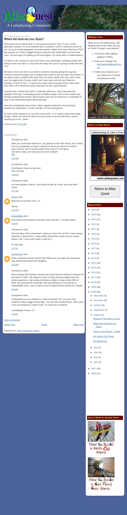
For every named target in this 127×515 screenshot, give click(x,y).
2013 (93, 267)
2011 (93, 277)
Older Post (79, 324)
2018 (93, 243)
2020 (93, 234)
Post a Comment (12, 320)
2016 (93, 253)
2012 (93, 272)
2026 (93, 209)
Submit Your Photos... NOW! (106, 331)
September (99, 310)
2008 (93, 292)
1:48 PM (15, 224)
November (99, 300)
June (96, 352)
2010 (93, 282)
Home (44, 324)
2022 (93, 224)
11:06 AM (15, 175)
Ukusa (15, 197)
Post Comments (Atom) (28, 330)
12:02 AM (15, 265)
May (96, 357)
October (98, 305)
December (99, 295)
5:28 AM (15, 289)
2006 (93, 373)
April (96, 362)
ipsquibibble (17, 216)
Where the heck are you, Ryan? (24, 38)
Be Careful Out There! (103, 336)
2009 (93, 287)
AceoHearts (17, 254)
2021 (93, 229)
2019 (93, 238)
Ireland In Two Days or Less (106, 318)
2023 (93, 219)
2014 (93, 263)
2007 (93, 368)
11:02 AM (15, 158)
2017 (93, 248)
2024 (93, 214)
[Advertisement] (107, 395)
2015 (93, 258)
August (97, 315)
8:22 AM (23, 124)
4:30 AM (15, 314)
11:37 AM (15, 191)
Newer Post (9, 324)
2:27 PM (15, 248)
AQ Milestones (100, 341)
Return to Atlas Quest (105, 191)
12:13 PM (15, 210)
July (96, 347)
